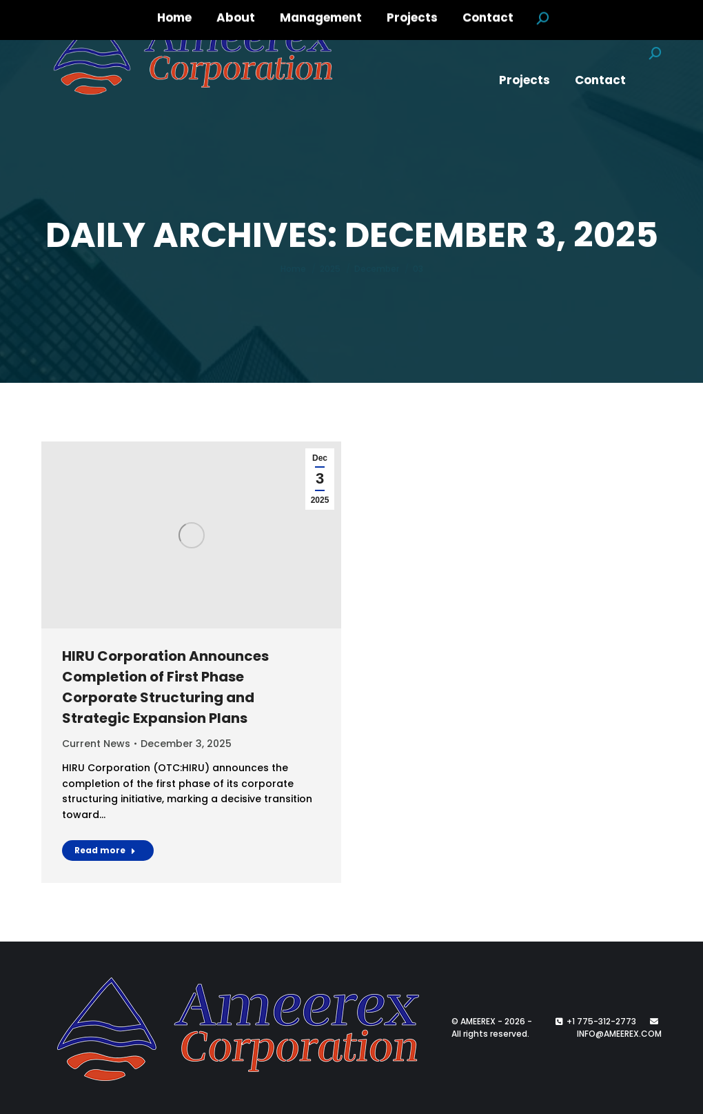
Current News (96, 743)
